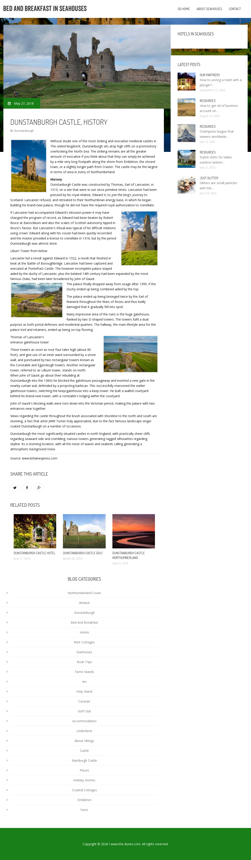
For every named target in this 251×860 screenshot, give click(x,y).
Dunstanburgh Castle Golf (83, 553)
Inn (84, 681)
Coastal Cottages (84, 790)
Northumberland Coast (84, 593)
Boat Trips (84, 662)
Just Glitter (209, 178)
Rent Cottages (84, 642)
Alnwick (84, 603)
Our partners (210, 75)
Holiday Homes (84, 780)
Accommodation (84, 721)
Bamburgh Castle (84, 760)
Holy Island (84, 691)
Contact (235, 9)
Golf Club (84, 711)
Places (84, 770)
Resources (208, 101)
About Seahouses (209, 9)
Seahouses (84, 652)
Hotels (84, 632)
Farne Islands (84, 672)
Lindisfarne (84, 731)
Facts (84, 810)
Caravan (84, 701)
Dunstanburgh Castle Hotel (34, 553)
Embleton (84, 800)
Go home (184, 9)
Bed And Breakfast (84, 622)
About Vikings (84, 741)
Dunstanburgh (24, 131)
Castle (84, 750)
